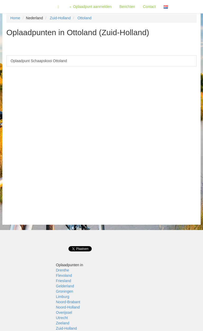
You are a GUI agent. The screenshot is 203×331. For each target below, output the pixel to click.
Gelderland (65, 286)
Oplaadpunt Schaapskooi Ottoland (39, 61)
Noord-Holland (68, 307)
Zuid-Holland (60, 18)
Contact (149, 6)
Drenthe (62, 270)
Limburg (63, 297)
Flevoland (64, 275)
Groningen (64, 291)
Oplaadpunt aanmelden (90, 6)
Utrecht (62, 318)
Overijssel (64, 312)
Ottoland (84, 18)
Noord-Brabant (68, 302)
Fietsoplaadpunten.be (27, 6)
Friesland (63, 281)
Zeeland (63, 323)
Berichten (127, 6)
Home (15, 18)
